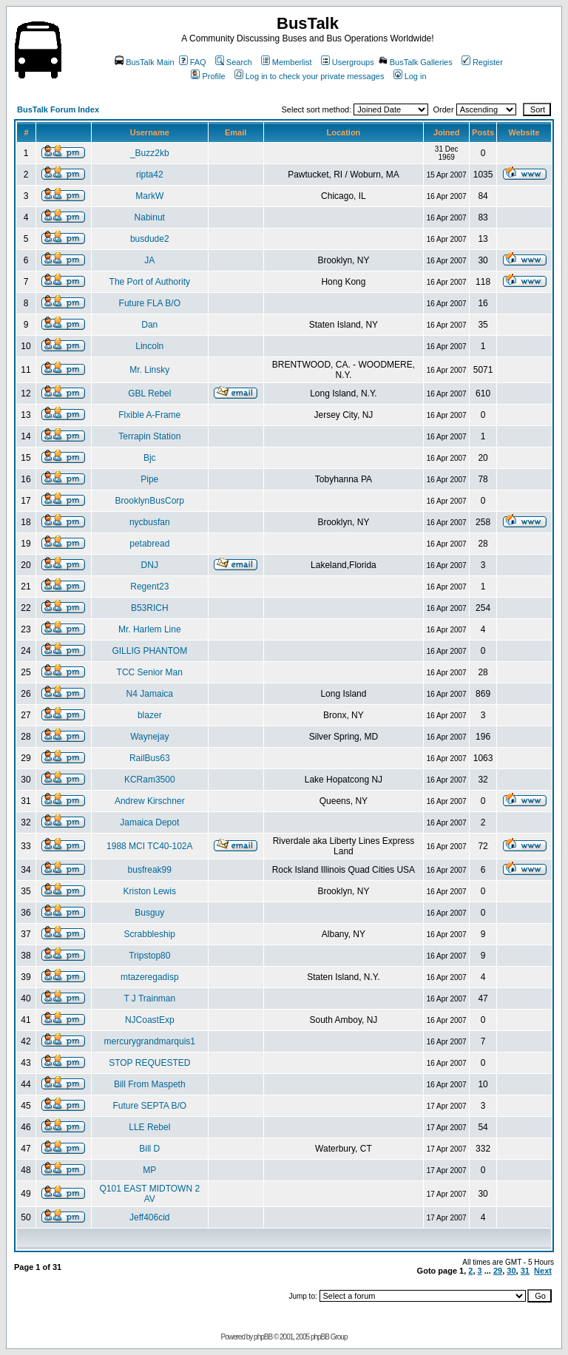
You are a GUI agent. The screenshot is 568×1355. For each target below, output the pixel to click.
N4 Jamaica (149, 694)
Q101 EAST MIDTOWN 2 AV (149, 1193)
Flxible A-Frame (149, 415)
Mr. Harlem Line (149, 629)
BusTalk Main (144, 62)
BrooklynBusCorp (149, 501)
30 (511, 1270)
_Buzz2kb (149, 153)
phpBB (263, 1337)
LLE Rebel (149, 1127)
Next (543, 1270)
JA (149, 260)
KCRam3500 (149, 779)
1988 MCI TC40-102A (149, 846)
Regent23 (149, 586)
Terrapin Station (149, 436)
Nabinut (150, 217)
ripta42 (149, 174)
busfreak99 (150, 870)
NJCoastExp (150, 1020)
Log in (410, 76)
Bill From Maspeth (150, 1084)
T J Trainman (149, 998)
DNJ (149, 565)
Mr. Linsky (149, 370)
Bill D (149, 1148)
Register (482, 62)
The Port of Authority (149, 282)
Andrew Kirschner (150, 801)
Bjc (149, 458)
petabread (149, 543)
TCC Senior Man (150, 672)
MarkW (149, 196)
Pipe (149, 479)
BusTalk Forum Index (58, 109)
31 (525, 1270)
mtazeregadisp (150, 977)
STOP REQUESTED (149, 1063)
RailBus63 (149, 758)
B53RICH (150, 608)
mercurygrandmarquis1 (149, 1041)
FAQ (192, 62)
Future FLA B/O (149, 303)
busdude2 (149, 239)
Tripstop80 (149, 955)
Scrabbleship (149, 934)
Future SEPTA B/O (149, 1106)
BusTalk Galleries (416, 62)
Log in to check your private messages (309, 76)
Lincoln (149, 346)
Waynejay (149, 736)
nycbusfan (149, 522)
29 (497, 1270)
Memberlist (286, 62)
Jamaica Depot (149, 822)
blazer (150, 715)
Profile (208, 76)
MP (149, 1170)
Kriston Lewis (150, 891)
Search (233, 62)
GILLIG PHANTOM (149, 651)
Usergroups (347, 62)
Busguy (149, 913)
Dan (149, 325)
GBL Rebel (149, 393)
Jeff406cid (149, 1217)
